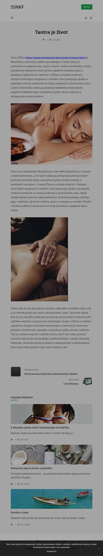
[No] (99, 548)
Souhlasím (51, 551)
